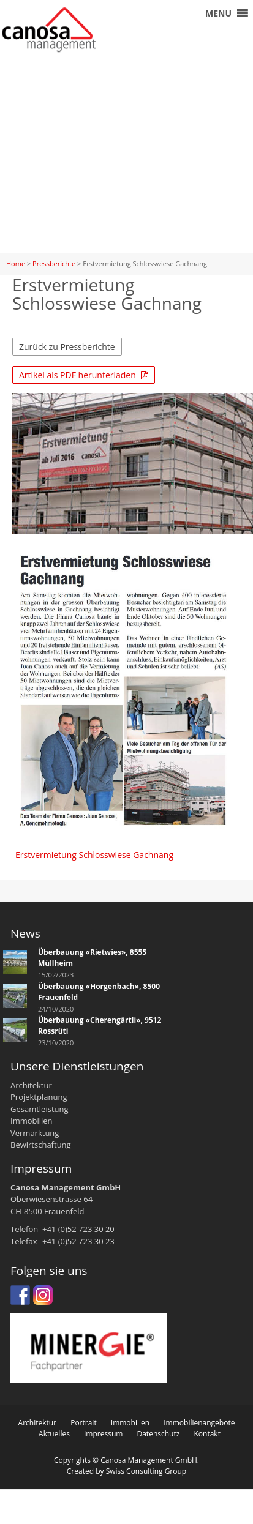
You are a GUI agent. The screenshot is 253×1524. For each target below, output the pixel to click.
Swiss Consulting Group (146, 1471)
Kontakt (207, 1434)
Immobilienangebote (199, 1423)
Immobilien (130, 1423)
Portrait (83, 1423)
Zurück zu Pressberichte (67, 347)
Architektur (37, 1423)
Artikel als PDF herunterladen (83, 375)
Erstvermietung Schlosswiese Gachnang (94, 855)
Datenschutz (158, 1434)
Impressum (103, 1434)
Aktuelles (54, 1434)
